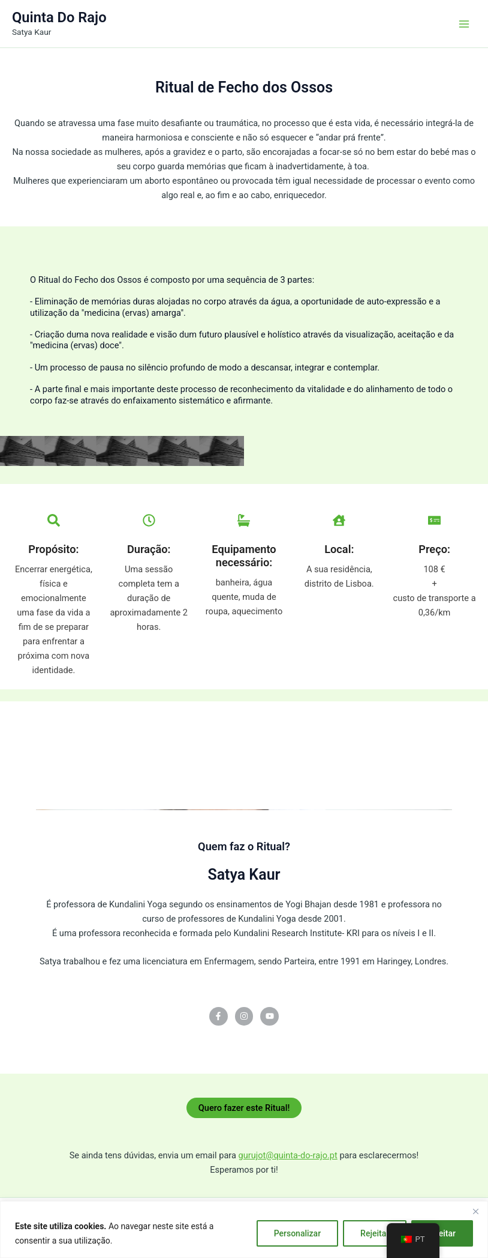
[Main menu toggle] (464, 23)
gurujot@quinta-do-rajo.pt (288, 1155)
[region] (244, 1229)
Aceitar (442, 1233)
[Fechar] (475, 1211)
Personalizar (297, 1233)
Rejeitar (374, 1233)
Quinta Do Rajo (59, 17)
